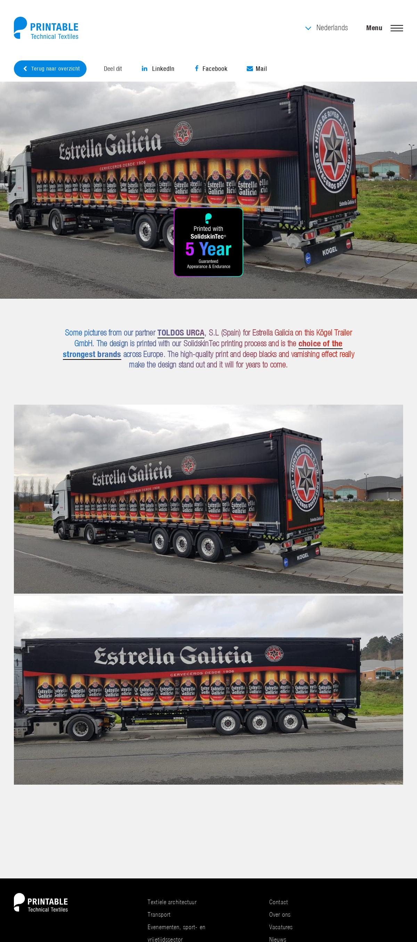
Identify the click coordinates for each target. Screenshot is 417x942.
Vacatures (281, 927)
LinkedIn (157, 68)
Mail (257, 68)
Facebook (211, 68)
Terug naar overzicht (51, 68)
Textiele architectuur (172, 902)
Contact (278, 902)
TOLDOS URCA (180, 332)
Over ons (280, 914)
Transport (159, 914)
